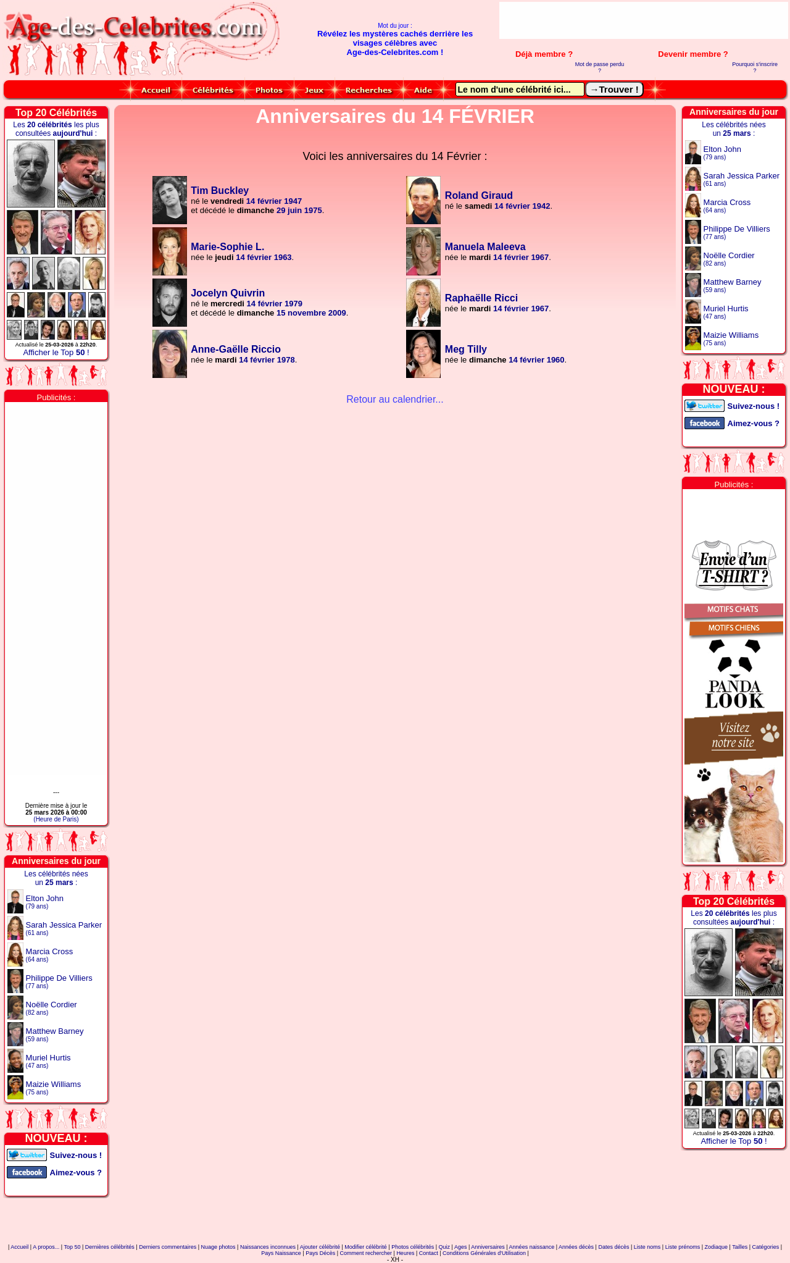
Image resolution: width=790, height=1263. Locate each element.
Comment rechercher (366, 1253)
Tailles (739, 1247)
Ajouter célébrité (320, 1247)
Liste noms (647, 1247)
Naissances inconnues (268, 1247)
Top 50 (72, 1247)
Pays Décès (320, 1253)
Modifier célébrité (365, 1247)
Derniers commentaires (167, 1247)
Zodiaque (716, 1247)
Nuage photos (218, 1247)
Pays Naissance (281, 1253)
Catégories (766, 1247)
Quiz (445, 1247)
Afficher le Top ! (56, 352)
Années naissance (532, 1247)
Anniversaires (488, 1247)
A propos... (46, 1247)
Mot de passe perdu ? (600, 67)
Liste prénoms (683, 1247)
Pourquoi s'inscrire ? (755, 67)
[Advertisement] (643, 20)
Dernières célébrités (110, 1247)
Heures (405, 1253)
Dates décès (613, 1247)
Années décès (576, 1247)
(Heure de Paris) (55, 819)
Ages (460, 1247)
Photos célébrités (412, 1247)
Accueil (19, 1247)
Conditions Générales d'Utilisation (484, 1253)
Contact (428, 1253)
